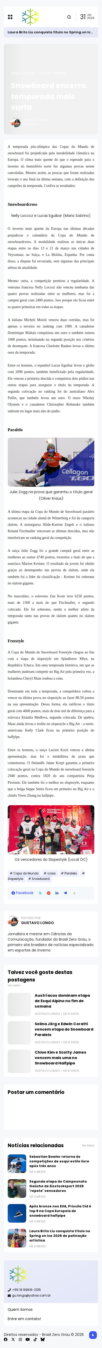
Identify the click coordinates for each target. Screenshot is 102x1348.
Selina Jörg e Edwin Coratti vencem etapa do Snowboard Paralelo (64, 1029)
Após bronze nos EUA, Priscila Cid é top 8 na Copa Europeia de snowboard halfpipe (60, 1211)
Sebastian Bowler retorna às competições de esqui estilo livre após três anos (59, 1161)
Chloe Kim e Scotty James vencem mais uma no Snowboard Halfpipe (60, 1058)
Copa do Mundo (52, 73)
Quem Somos (20, 1309)
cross (51, 873)
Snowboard (41, 879)
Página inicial (22, 73)
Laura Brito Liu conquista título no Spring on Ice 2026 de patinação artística (59, 1236)
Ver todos (14, 985)
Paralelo (70, 873)
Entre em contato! (24, 1318)
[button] (74, 893)
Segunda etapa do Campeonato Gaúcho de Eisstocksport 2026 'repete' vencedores (58, 1186)
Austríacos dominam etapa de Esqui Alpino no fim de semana (62, 1001)
